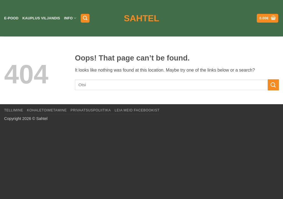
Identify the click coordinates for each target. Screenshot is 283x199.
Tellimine (13, 110)
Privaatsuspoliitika (90, 110)
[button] (85, 18)
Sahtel (141, 18)
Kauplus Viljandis (41, 18)
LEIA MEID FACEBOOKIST (137, 110)
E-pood (11, 18)
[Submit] (273, 84)
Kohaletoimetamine (47, 110)
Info (70, 18)
